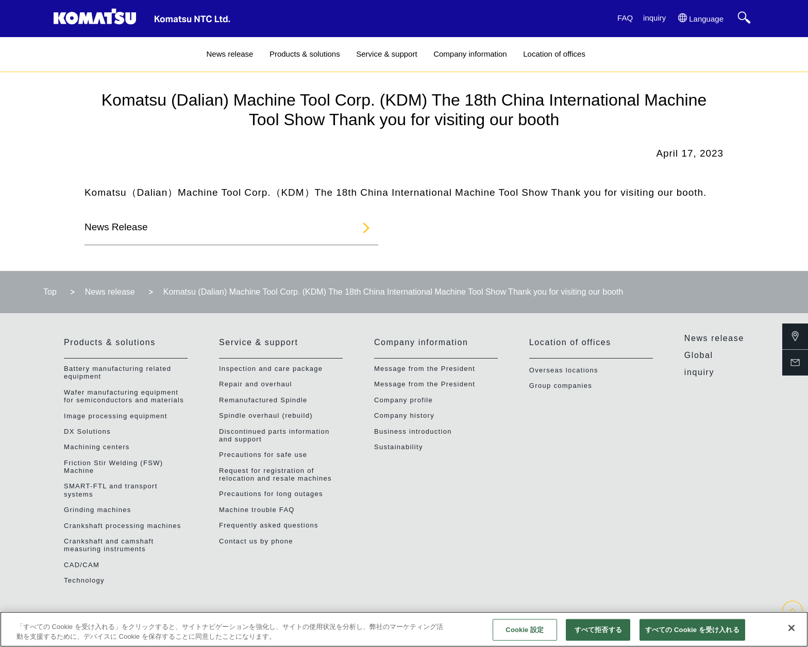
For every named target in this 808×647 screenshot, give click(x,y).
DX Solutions (87, 431)
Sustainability (398, 447)
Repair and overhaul (255, 384)
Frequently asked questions (268, 525)
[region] (404, 629)
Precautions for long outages (271, 494)
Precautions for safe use (263, 454)
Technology (84, 580)
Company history (404, 415)
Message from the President (424, 368)
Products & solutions (305, 53)
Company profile (403, 400)
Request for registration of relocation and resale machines (275, 474)
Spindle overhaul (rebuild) (266, 415)
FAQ (625, 17)
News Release (116, 227)
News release (230, 53)
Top (50, 291)
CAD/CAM (81, 565)
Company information (470, 53)
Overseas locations (563, 370)
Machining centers (97, 447)
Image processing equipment (115, 416)
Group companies (560, 385)
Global (698, 355)
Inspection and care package (271, 368)
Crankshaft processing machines (122, 526)
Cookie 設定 (525, 630)
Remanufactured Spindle (263, 400)
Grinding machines (97, 510)
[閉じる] (791, 628)
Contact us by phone (256, 541)
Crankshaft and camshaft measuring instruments (109, 545)
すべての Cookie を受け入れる (692, 630)
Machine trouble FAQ (257, 510)
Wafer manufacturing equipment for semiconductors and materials (124, 396)
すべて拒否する (598, 630)
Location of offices (554, 53)
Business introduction (413, 431)
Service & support (386, 53)
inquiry (654, 17)
